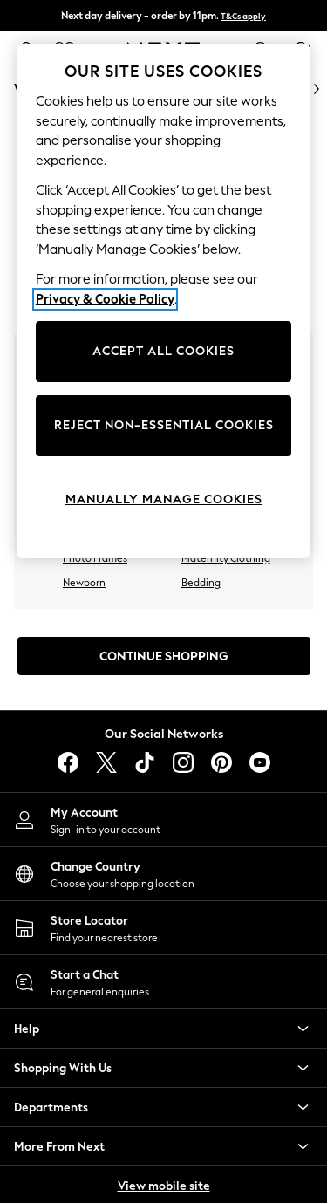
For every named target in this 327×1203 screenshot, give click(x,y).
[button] (163, 1028)
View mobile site (164, 1186)
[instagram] (183, 762)
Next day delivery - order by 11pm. (163, 16)
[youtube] (260, 762)
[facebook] (68, 762)
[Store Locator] (163, 927)
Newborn (84, 583)
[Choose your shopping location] (163, 873)
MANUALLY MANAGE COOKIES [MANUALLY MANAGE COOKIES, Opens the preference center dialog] (163, 499)
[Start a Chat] (163, 981)
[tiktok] (145, 762)
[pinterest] (221, 762)
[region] (164, 301)
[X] (106, 762)
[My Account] (163, 819)
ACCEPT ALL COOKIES (163, 351)
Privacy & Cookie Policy (105, 299)
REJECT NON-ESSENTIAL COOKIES (164, 425)
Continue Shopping (163, 656)
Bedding (201, 583)
